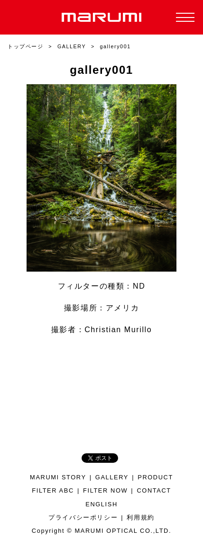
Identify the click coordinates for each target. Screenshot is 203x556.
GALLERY (112, 477)
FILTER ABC (53, 490)
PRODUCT (155, 477)
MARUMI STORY (58, 477)
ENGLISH (101, 504)
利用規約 (140, 517)
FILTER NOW (105, 490)
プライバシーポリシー (83, 517)
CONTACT (154, 490)
